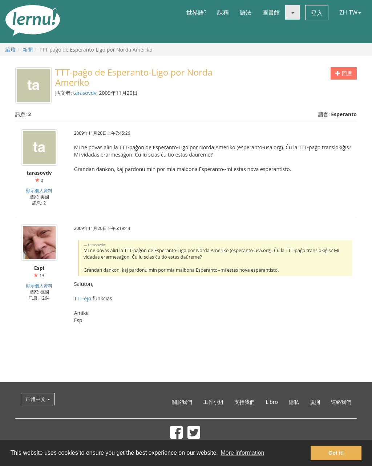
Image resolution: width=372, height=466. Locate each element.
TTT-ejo (82, 298)
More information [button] (242, 453)
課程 (223, 12)
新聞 (28, 49)
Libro (272, 401)
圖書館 (271, 12)
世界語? (196, 12)
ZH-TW (350, 12)
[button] (292, 12)
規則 (315, 401)
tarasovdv (84, 92)
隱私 (294, 401)
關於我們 (182, 401)
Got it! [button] (336, 453)
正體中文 (37, 399)
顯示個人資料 (39, 190)
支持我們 (244, 401)
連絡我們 (341, 401)
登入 (317, 13)
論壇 (10, 49)
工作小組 (213, 401)
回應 (343, 73)
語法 (245, 12)
